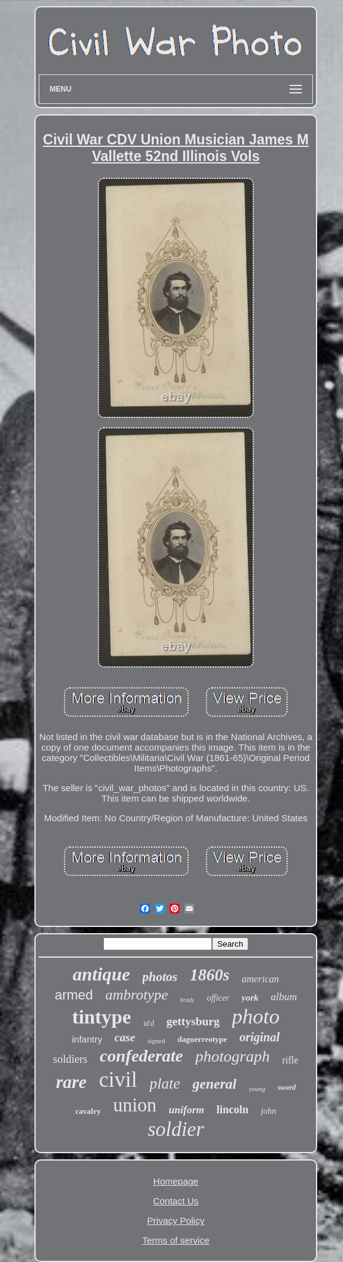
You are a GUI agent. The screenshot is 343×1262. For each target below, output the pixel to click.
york (250, 998)
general (214, 1084)
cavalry (88, 1111)
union (135, 1105)
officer (218, 998)
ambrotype (136, 995)
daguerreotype (202, 1039)
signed (156, 1040)
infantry (87, 1039)
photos (160, 976)
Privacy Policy (175, 1220)
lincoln (232, 1109)
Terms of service (175, 1240)
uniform (187, 1110)
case (124, 1037)
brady (187, 999)
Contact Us (176, 1201)
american (260, 979)
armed (74, 995)
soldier (176, 1129)
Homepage (175, 1181)
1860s (210, 975)
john (268, 1111)
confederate (141, 1055)
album (284, 997)
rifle (290, 1060)
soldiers (70, 1059)
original (259, 1037)
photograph (232, 1056)
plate (164, 1083)
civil (118, 1080)
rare (71, 1082)
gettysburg (193, 1021)
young (257, 1088)
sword (287, 1087)
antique (101, 974)
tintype (101, 1017)
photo (255, 1016)
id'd (148, 1023)
